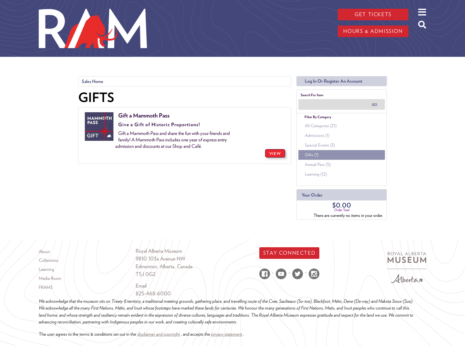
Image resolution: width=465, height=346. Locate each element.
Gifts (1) (311, 154)
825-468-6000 (153, 293)
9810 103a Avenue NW (160, 259)
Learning (46, 269)
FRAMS (46, 287)
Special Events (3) (320, 145)
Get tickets (373, 14)
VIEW (275, 153)
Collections (48, 260)
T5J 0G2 (146, 274)
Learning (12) (316, 174)
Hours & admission (373, 31)
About (44, 251)
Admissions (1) (317, 135)
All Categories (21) (320, 125)
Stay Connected (289, 253)
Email (141, 286)
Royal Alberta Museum (159, 251)
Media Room (50, 278)
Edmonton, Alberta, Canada (164, 266)
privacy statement (226, 334)
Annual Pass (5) (318, 164)
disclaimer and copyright (158, 334)
